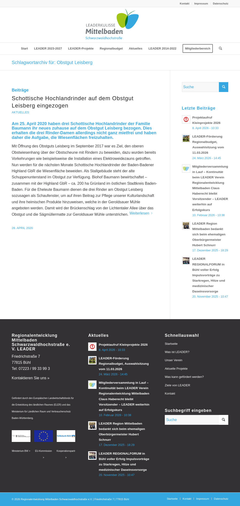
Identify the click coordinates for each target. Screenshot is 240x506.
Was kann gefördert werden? (184, 377)
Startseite (171, 343)
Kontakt (184, 3)
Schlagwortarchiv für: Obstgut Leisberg (52, 62)
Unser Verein (173, 360)
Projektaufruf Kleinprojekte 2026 (123, 344)
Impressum (201, 3)
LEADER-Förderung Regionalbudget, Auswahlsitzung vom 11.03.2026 (124, 363)
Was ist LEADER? (177, 352)
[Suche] (219, 48)
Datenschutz (220, 3)
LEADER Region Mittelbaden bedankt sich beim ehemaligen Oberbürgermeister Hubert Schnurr (208, 234)
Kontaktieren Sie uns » (30, 378)
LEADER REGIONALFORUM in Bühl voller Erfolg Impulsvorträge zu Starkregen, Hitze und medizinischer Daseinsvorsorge (208, 275)
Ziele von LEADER (177, 385)
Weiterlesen (141, 213)
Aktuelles (20, 112)
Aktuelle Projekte (176, 368)
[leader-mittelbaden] (120, 24)
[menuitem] (184, 3)
